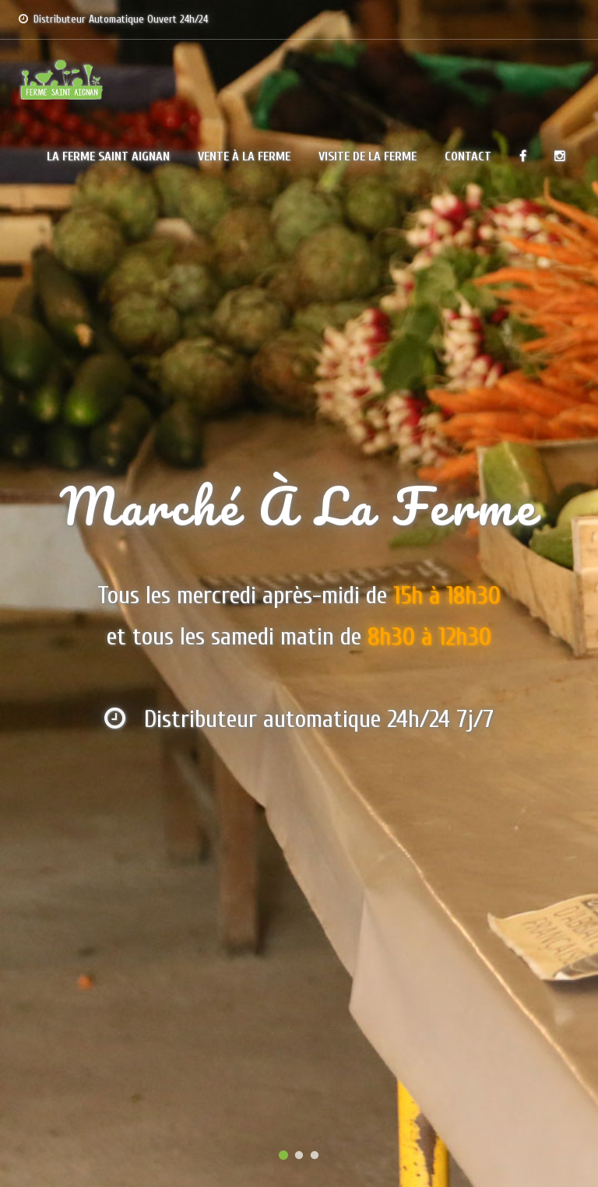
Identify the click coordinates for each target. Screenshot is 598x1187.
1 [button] (283, 1156)
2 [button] (299, 1156)
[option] (299, 593)
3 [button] (314, 1156)
